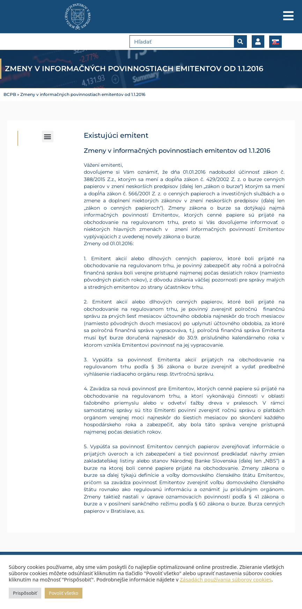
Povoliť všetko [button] (63, 593)
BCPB (9, 94)
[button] (47, 136)
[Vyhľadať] (240, 41)
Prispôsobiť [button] (25, 593)
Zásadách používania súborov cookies (226, 579)
